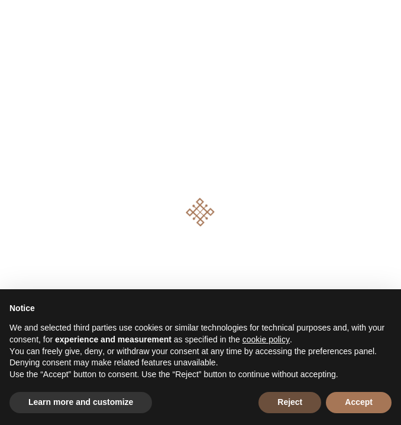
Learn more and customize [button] (80, 402)
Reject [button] (289, 402)
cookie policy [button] (266, 339)
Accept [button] (359, 402)
